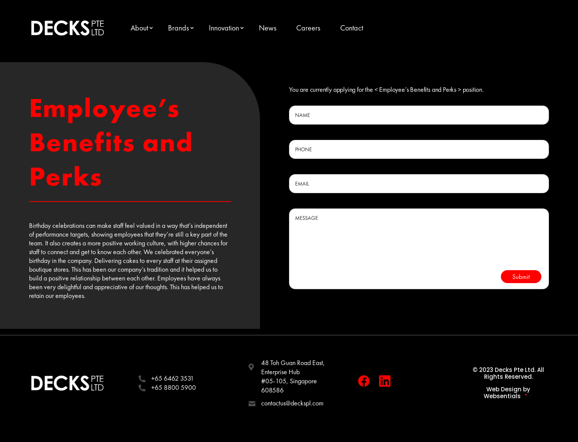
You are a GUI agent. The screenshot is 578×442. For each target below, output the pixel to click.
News (267, 28)
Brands (178, 28)
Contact (351, 28)
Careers (308, 28)
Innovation (224, 28)
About (139, 28)
